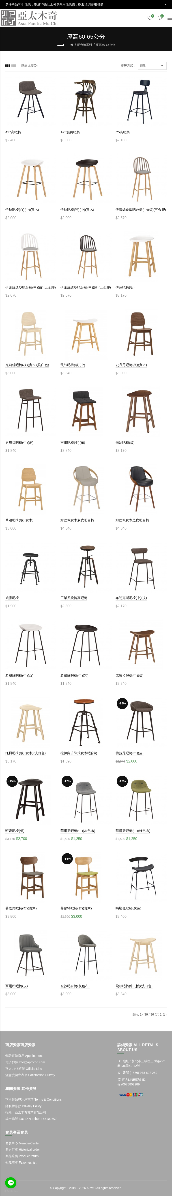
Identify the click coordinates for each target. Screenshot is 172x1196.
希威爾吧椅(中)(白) (19, 675)
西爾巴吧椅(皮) (16, 986)
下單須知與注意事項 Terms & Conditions (33, 1099)
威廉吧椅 (12, 598)
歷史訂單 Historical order (22, 1149)
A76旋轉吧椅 (70, 132)
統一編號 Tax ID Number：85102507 (31, 1119)
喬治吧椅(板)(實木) (19, 520)
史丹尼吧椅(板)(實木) (131, 365)
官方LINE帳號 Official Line (23, 1068)
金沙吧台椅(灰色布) (75, 986)
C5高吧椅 (123, 132)
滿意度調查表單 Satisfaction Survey (30, 1075)
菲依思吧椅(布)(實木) (21, 908)
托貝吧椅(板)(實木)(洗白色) (25, 753)
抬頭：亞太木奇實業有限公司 (25, 1112)
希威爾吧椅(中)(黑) (74, 675)
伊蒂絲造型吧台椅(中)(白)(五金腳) (30, 287)
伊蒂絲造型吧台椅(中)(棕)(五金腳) (141, 210)
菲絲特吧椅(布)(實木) (76, 908)
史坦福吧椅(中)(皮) (19, 442)
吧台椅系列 (84, 44)
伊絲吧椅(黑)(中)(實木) (77, 210)
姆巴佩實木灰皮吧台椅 (77, 520)
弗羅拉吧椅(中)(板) (130, 675)
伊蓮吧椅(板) (125, 287)
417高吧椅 (13, 132)
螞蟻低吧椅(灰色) (128, 908)
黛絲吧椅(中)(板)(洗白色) (134, 986)
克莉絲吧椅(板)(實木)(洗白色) (27, 365)
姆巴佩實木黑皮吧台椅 (132, 520)
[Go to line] (10, 1182)
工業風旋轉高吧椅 (73, 598)
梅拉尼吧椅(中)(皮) (130, 753)
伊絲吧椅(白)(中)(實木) (22, 210)
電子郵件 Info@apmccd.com (25, 1062)
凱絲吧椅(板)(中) (72, 365)
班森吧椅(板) (14, 831)
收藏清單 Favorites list (20, 1162)
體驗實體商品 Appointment (24, 1056)
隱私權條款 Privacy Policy (23, 1106)
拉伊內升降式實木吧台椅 (78, 753)
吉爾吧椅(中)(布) (72, 442)
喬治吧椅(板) (125, 442)
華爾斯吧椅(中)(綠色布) (133, 831)
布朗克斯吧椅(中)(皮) (131, 598)
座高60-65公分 (105, 44)
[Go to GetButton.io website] (11, 1191)
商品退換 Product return (22, 1156)
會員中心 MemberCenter (22, 1143)
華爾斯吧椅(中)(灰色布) (77, 831)
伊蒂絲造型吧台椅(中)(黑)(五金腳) (85, 287)
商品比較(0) (29, 65)
